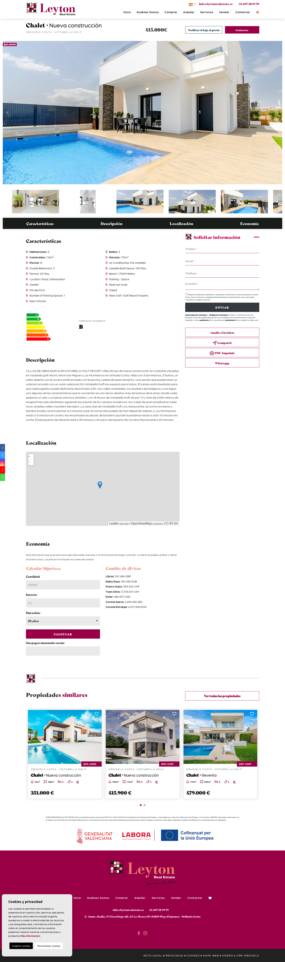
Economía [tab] (249, 223)
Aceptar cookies (21, 945)
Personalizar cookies (48, 945)
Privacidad (174, 955)
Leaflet (113, 523)
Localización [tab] (181, 223)
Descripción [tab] (111, 223)
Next (277, 112)
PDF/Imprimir (222, 353)
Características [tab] (40, 223)
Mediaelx (251, 955)
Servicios (206, 12)
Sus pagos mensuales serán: (45, 642)
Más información (30, 935)
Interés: (31, 594)
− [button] (29, 462)
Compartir (222, 343)
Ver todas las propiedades (222, 696)
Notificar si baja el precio (204, 30)
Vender (224, 12)
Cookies (193, 955)
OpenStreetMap (141, 523)
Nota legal (153, 955)
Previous (7, 112)
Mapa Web (211, 955)
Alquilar (188, 12)
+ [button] (29, 457)
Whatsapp (222, 363)
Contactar (242, 12)
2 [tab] (144, 805)
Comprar (171, 12)
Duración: (33, 612)
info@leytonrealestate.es (216, 4)
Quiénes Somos (148, 12)
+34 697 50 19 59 (248, 4)
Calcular (63, 634)
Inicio (127, 12)
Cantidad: (33, 576)
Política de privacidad (193, 297)
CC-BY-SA (171, 523)
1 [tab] (141, 805)
